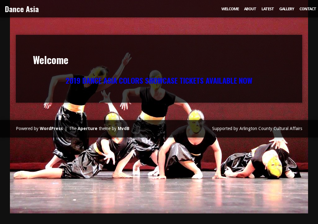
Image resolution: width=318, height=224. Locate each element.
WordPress (51, 128)
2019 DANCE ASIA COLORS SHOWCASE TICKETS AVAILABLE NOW (159, 80)
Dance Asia (22, 8)
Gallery (286, 9)
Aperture (88, 128)
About (250, 9)
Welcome (230, 9)
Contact (307, 9)
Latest (267, 9)
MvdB (123, 128)
